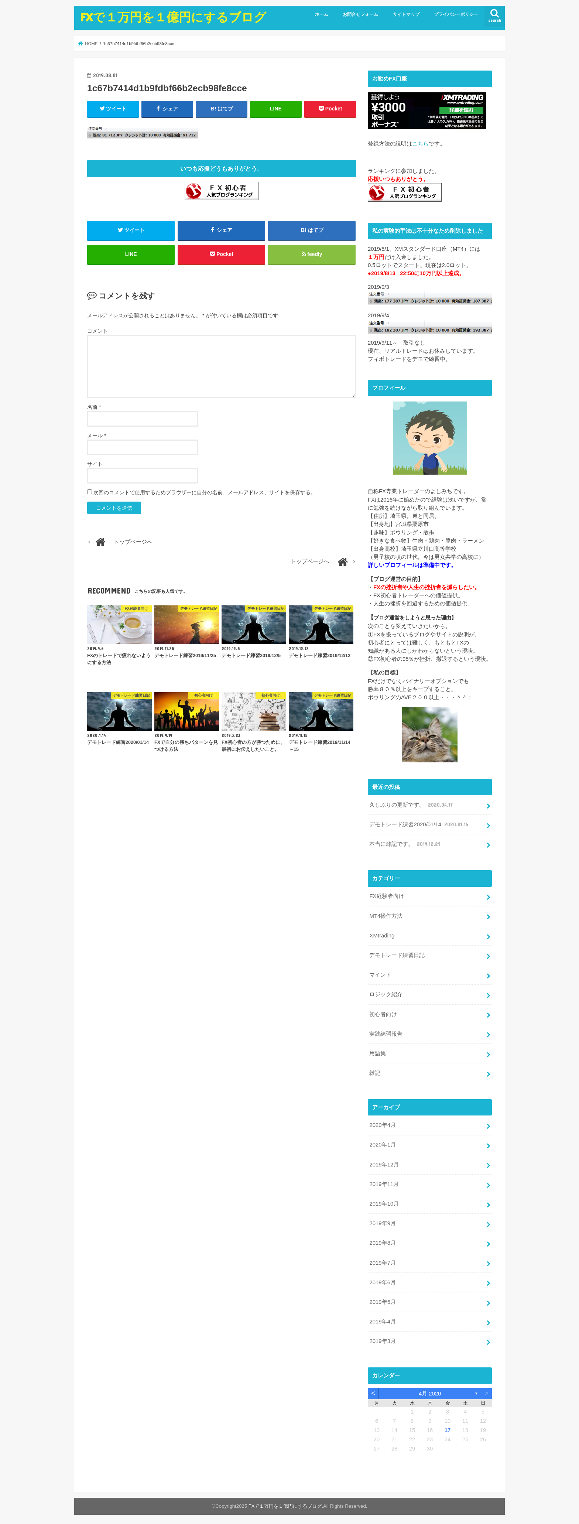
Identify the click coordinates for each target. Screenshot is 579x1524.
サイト (95, 464)
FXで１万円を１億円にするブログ (173, 17)
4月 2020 (430, 1390)
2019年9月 (382, 1221)
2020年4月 (382, 1123)
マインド (380, 974)
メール (96, 436)
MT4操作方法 (385, 915)
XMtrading (381, 934)
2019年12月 (383, 1162)
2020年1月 (382, 1143)
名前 (94, 407)
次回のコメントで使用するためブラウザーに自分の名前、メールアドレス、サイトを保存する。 (204, 493)
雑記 (374, 1071)
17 (448, 1427)
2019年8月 (382, 1240)
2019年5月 (382, 1299)
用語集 (377, 1052)
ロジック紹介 (385, 993)
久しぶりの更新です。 (411, 804)
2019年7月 (382, 1260)
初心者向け (383, 1013)
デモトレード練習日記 (397, 954)
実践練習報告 (385, 1032)
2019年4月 (382, 1319)
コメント (97, 331)
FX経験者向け (386, 895)
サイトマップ (406, 14)
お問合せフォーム (360, 14)
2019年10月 (383, 1201)
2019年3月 (382, 1338)
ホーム (321, 14)
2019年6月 (382, 1279)
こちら (420, 143)
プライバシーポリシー (456, 14)
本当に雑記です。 (405, 843)
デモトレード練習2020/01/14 (419, 824)
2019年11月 (383, 1182)
